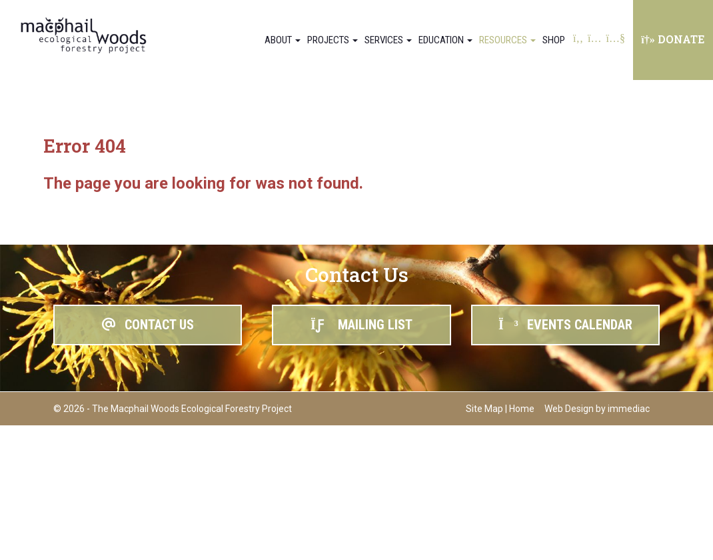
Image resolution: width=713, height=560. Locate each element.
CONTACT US (148, 325)
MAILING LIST (361, 325)
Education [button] (445, 40)
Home (521, 408)
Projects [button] (332, 40)
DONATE (672, 39)
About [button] (283, 40)
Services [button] (388, 40)
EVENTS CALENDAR (565, 325)
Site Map (484, 408)
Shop (553, 40)
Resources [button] (507, 40)
